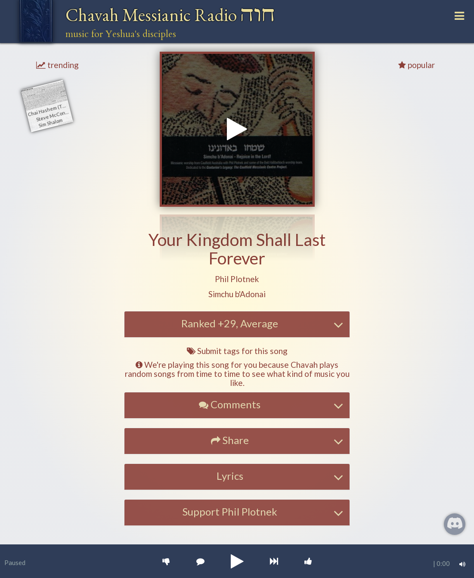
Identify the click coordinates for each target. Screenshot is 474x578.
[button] (237, 279)
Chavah (170, 15)
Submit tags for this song (237, 351)
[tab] (237, 324)
